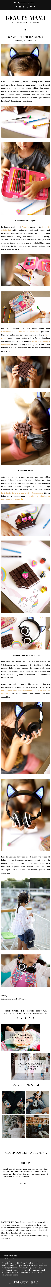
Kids (23, 1011)
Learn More (21, 1282)
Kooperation (9, 1013)
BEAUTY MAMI (25, 17)
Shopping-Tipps (40, 1013)
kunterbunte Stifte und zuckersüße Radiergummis (22, 493)
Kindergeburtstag (36, 1011)
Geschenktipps (12, 1011)
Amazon (25, 227)
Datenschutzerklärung (10, 1235)
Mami (19, 1013)
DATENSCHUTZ (10, 1256)
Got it (34, 1282)
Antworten (25, 1183)
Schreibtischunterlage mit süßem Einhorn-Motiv (20, 332)
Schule (27, 1013)
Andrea (25, 1163)
